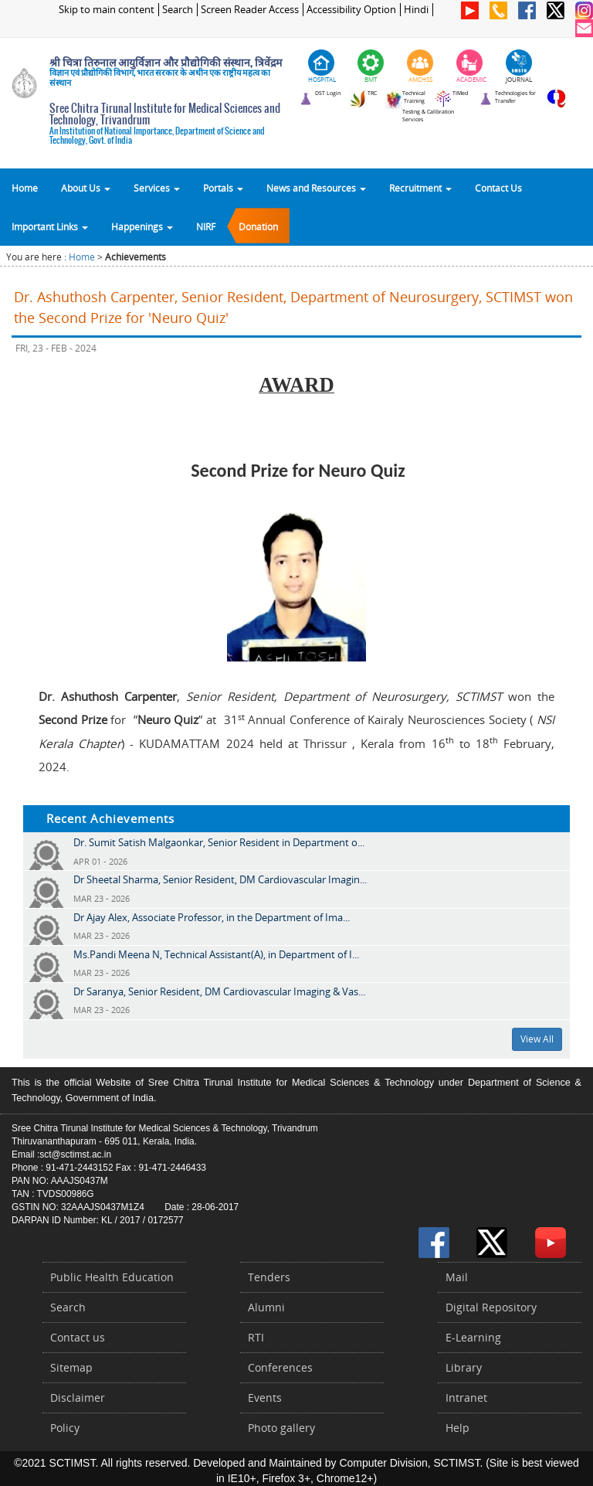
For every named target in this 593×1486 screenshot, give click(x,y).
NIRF (205, 226)
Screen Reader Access (250, 9)
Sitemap (71, 1367)
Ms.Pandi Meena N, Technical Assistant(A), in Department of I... (216, 954)
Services (157, 188)
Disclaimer (77, 1397)
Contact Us (498, 188)
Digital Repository (491, 1307)
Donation (258, 226)
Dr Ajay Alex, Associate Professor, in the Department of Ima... (211, 917)
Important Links (50, 226)
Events (265, 1397)
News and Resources (316, 188)
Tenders (269, 1277)
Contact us (77, 1337)
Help (457, 1427)
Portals (223, 188)
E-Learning (473, 1337)
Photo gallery (281, 1427)
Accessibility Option (351, 9)
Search (177, 9)
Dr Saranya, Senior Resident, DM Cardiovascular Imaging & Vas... (219, 991)
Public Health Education (112, 1277)
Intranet (466, 1397)
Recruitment (420, 188)
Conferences (280, 1367)
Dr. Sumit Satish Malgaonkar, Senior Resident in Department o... (218, 842)
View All (537, 1039)
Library (464, 1367)
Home (25, 188)
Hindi (416, 9)
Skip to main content (106, 9)
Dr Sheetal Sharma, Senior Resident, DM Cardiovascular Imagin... (220, 879)
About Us (85, 188)
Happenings (142, 226)
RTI (256, 1337)
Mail (457, 1277)
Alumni (266, 1307)
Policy (65, 1427)
